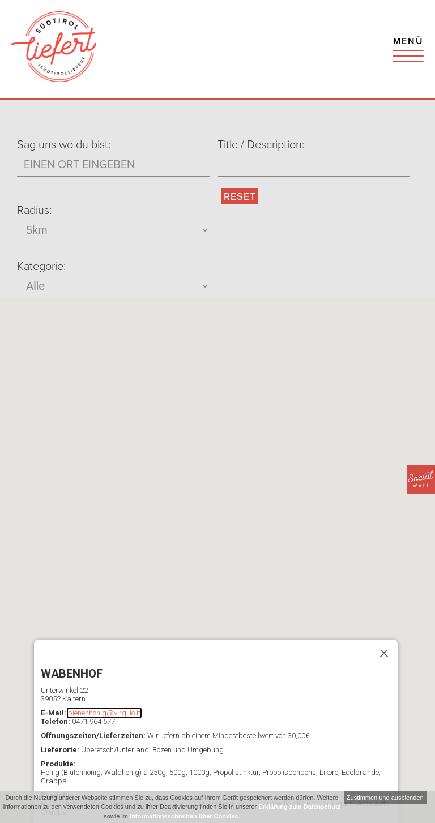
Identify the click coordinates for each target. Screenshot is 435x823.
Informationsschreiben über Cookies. (185, 816)
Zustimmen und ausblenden (385, 797)
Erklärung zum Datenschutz (299, 806)
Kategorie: (41, 266)
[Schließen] (384, 653)
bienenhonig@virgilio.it (104, 713)
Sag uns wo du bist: (63, 145)
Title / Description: (261, 145)
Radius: (34, 210)
